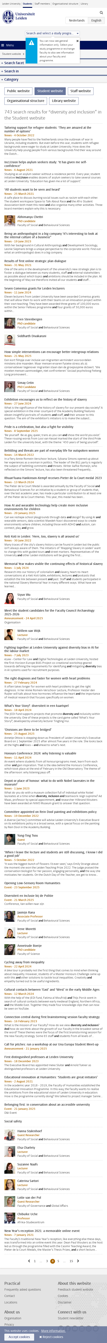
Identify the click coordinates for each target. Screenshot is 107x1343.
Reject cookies (53, 1337)
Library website (64, 100)
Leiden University (11, 3)
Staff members (42, 3)
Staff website (80, 91)
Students (27, 3)
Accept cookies (19, 1337)
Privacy (9, 1325)
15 (72, 1261)
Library (84, 3)
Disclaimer (65, 1302)
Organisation (12, 1318)
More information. (53, 1331)
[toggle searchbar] (101, 12)
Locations (10, 1302)
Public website (18, 91)
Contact (9, 1296)
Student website (11, 54)
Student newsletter (71, 1318)
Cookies (63, 1296)
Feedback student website (75, 1290)
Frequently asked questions (22, 1290)
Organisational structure (65, 3)
